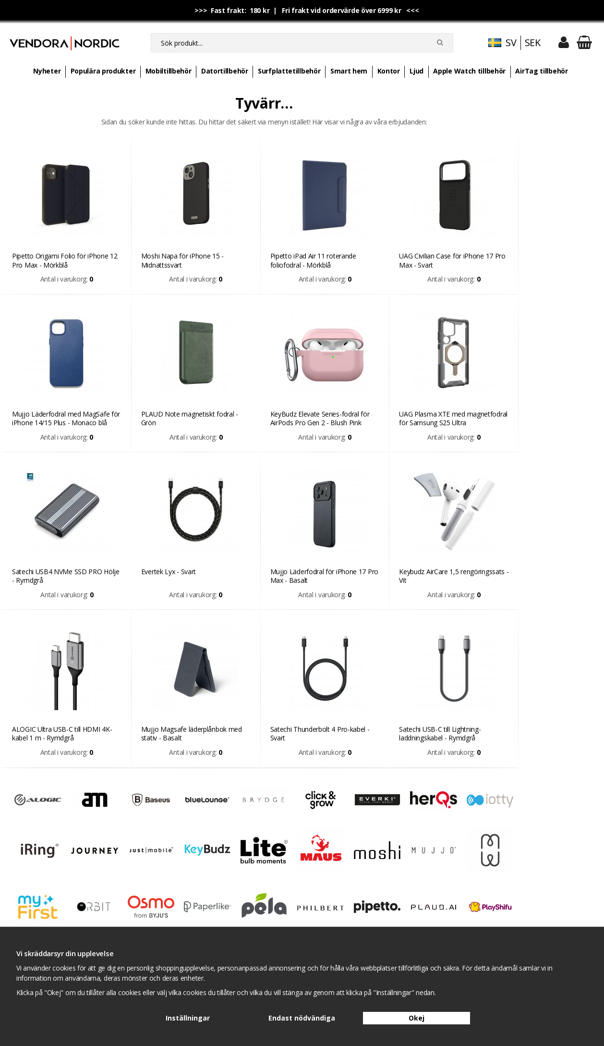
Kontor (388, 70)
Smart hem (348, 70)
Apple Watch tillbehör (469, 70)
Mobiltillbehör (168, 70)
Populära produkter (103, 70)
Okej (416, 1017)
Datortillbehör (224, 70)
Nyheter (46, 70)
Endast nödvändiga (301, 1017)
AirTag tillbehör (541, 70)
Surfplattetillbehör (289, 70)
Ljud (416, 70)
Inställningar (188, 1017)
